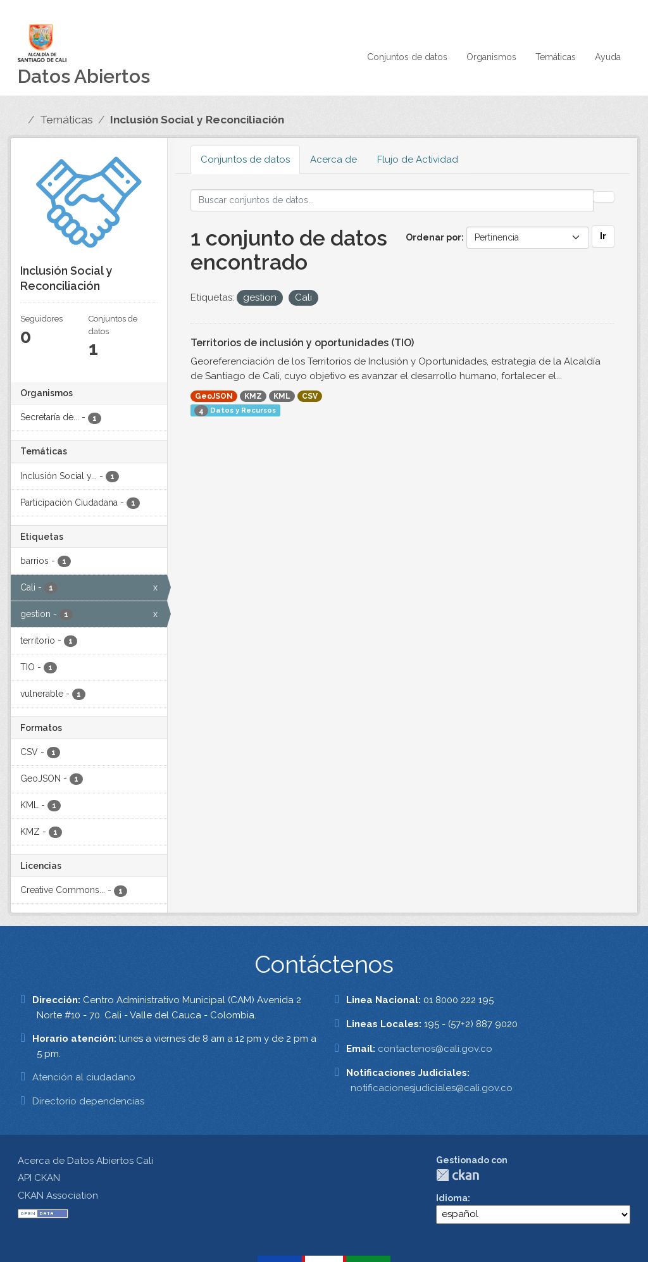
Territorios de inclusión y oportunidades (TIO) (302, 343)
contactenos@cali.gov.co (435, 1048)
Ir (603, 236)
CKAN (457, 1175)
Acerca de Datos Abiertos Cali (85, 1160)
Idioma (452, 1198)
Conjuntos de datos (407, 57)
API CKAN (39, 1178)
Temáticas (555, 57)
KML (281, 396)
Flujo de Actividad (417, 159)
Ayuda (608, 57)
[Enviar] (603, 197)
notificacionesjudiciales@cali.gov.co (432, 1088)
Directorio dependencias (88, 1101)
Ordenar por (433, 237)
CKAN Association (58, 1195)
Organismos (491, 57)
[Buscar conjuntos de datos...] (392, 200)
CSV (310, 396)
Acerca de (333, 159)
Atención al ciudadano (83, 1077)
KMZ (253, 396)
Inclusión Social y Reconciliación (197, 119)
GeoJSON (214, 396)
